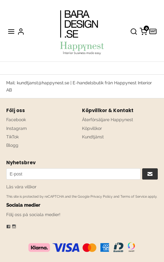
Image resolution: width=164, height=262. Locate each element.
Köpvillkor (92, 128)
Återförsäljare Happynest (107, 119)
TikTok (12, 136)
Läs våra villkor (21, 186)
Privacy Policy (101, 197)
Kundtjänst (93, 136)
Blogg (12, 145)
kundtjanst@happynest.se (43, 82)
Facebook (16, 119)
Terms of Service (133, 197)
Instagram (16, 128)
